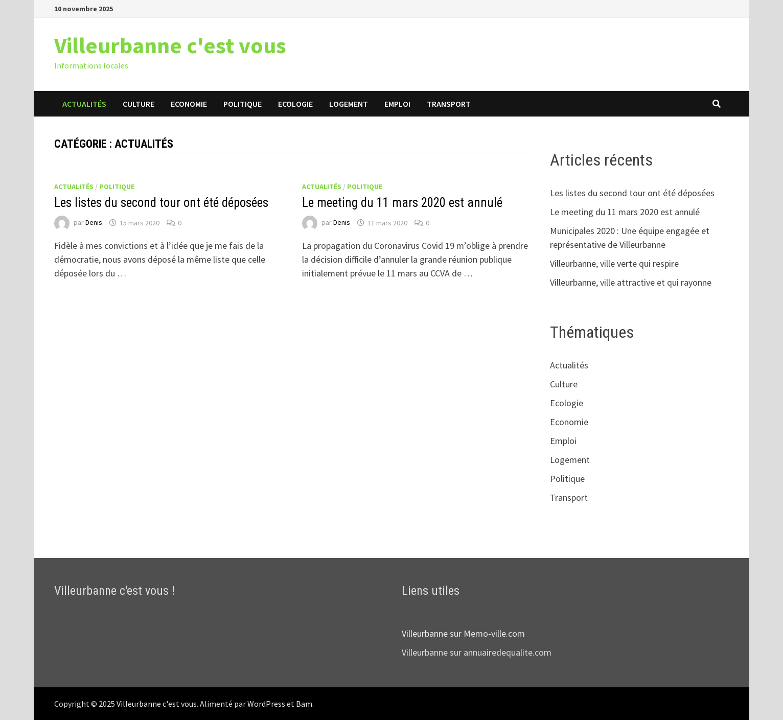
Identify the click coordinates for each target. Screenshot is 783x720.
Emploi (397, 104)
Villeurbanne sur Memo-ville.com (463, 633)
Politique (242, 104)
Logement (348, 104)
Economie (189, 104)
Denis (93, 222)
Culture (138, 104)
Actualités (84, 104)
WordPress (266, 704)
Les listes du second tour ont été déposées (161, 202)
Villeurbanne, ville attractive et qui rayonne (630, 282)
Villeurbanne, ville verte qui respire (614, 263)
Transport (449, 104)
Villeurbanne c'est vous (170, 45)
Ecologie (295, 104)
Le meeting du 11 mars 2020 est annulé (402, 202)
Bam (304, 704)
